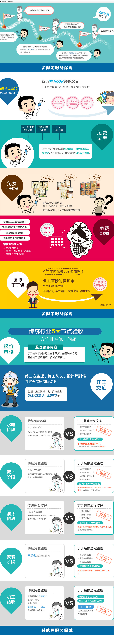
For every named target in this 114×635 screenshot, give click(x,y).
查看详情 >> (105, 305)
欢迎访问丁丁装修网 (6, 1)
